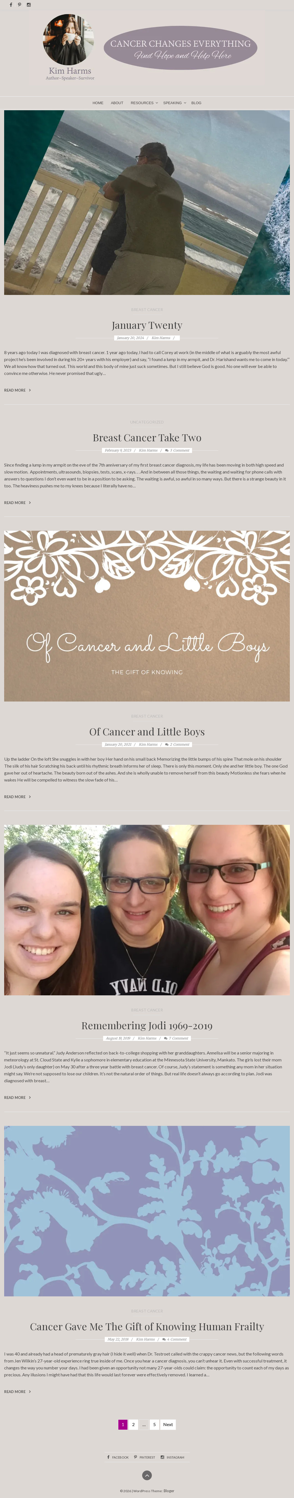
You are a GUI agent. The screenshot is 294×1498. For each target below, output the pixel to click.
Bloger (169, 1491)
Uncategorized (147, 422)
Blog (196, 103)
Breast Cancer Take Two (147, 437)
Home (98, 103)
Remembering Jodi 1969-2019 (147, 1025)
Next (168, 1424)
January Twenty (147, 324)
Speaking (172, 103)
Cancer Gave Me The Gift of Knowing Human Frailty (147, 1326)
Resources (142, 103)
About (117, 103)
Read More (17, 390)
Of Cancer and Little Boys (147, 731)
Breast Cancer (147, 309)
